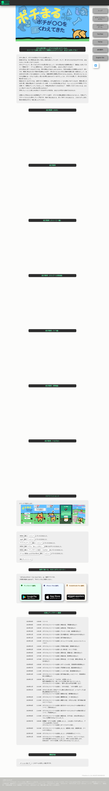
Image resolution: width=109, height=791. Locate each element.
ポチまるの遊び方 (25, 763)
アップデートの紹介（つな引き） (39, 550)
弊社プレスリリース (26, 559)
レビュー (31, 536)
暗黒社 (22, 536)
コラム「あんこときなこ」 (36, 546)
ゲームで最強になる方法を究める (29, 553)
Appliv (21, 539)
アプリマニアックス (26, 543)
